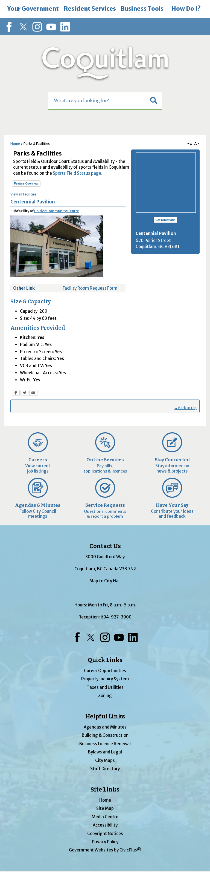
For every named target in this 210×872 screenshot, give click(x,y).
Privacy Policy (105, 841)
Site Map (105, 808)
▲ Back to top (185, 408)
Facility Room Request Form (90, 288)
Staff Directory (105, 768)
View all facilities (23, 194)
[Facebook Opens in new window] (16, 394)
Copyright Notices (105, 833)
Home (15, 144)
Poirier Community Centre (56, 211)
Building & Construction (105, 735)
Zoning (105, 695)
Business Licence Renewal (105, 743)
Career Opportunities (105, 670)
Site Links (105, 789)
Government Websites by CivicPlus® (105, 850)
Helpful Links (105, 716)
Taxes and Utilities (105, 687)
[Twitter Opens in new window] (24, 394)
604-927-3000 (116, 617)
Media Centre (105, 816)
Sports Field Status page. (77, 173)
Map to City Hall (105, 580)
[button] (153, 100)
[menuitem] (33, 9)
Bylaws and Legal (105, 752)
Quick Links (105, 660)
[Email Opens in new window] (33, 394)
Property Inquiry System (105, 678)
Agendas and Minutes (105, 727)
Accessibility (105, 825)
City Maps (105, 760)
